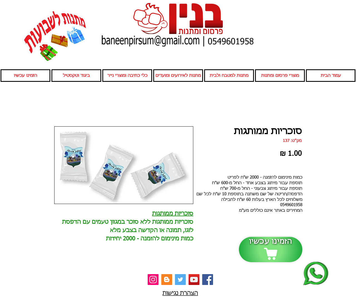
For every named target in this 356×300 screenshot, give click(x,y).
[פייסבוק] (207, 279)
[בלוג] (166, 279)
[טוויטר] (180, 279)
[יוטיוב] (194, 279)
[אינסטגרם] (153, 279)
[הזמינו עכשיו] (270, 249)
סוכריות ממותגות (172, 214)
